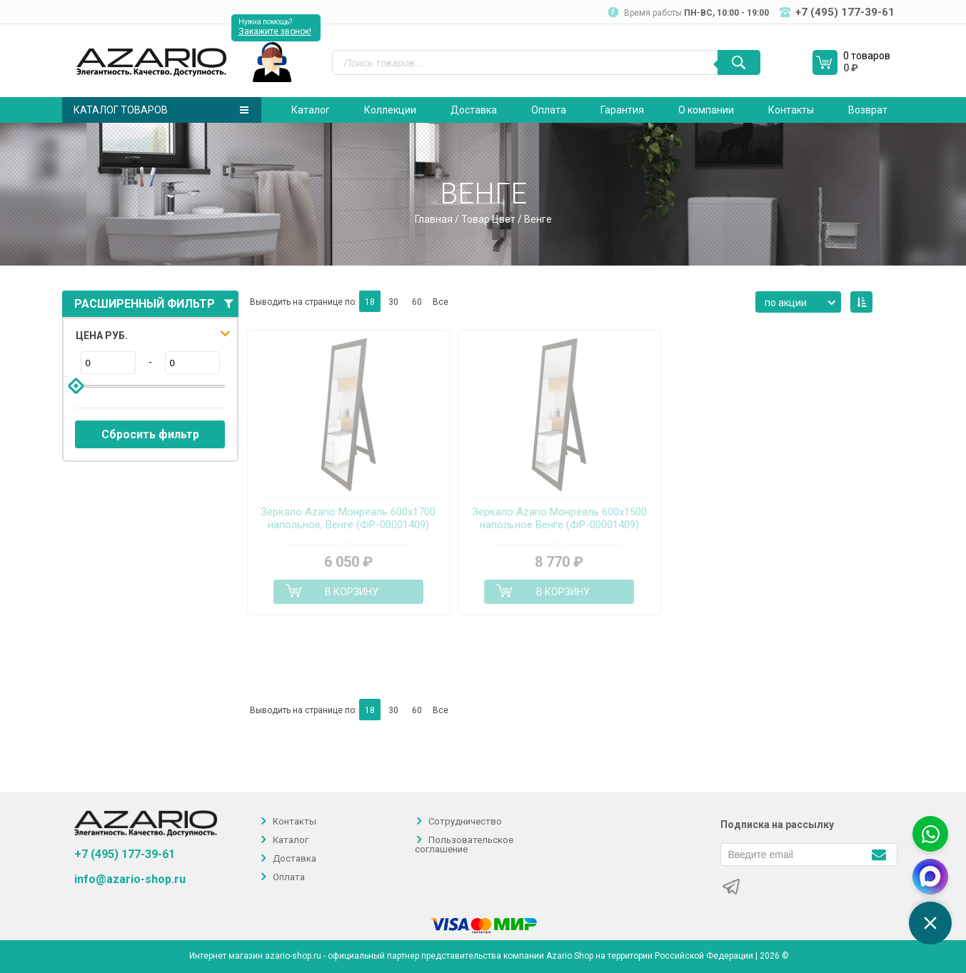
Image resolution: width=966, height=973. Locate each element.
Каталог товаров (161, 110)
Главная (434, 219)
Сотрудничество (465, 821)
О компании (706, 110)
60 (417, 302)
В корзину (351, 592)
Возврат (867, 110)
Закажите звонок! (274, 31)
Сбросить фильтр (150, 434)
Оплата (548, 110)
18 (370, 302)
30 (393, 302)
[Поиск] (739, 62)
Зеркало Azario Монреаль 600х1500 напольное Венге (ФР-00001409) (559, 518)
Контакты (791, 110)
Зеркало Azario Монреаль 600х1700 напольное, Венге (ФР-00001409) (348, 518)
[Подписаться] (879, 853)
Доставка (474, 110)
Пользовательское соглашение (464, 844)
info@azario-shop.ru (130, 879)
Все (440, 302)
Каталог (310, 110)
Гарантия (622, 110)
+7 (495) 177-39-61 (124, 854)
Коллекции (390, 110)
